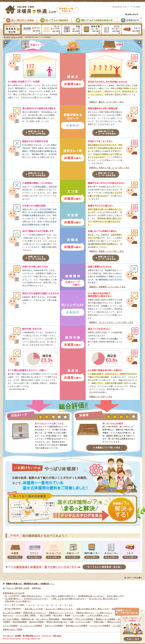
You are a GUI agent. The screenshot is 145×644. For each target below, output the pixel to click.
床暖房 (15, 551)
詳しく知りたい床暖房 (20, 20)
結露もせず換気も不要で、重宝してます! (93, 609)
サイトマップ (46, 636)
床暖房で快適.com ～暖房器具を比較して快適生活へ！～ (30, 584)
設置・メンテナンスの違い (80, 622)
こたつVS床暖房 (132, 30)
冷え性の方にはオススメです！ (36, 599)
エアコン (34, 551)
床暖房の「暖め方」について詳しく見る (106, 102)
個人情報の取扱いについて (31, 636)
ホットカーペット (53, 551)
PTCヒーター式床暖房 (84, 619)
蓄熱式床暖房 (67, 619)
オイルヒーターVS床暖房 (111, 30)
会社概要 (18, 636)
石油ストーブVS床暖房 (71, 30)
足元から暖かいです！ (116, 596)
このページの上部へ (133, 577)
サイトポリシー (8, 636)
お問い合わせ (131, 14)
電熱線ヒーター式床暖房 (105, 619)
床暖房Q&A (129, 20)
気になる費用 (45, 615)
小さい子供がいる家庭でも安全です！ (60, 596)
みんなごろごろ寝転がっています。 (60, 609)
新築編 (67, 615)
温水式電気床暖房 (20, 622)
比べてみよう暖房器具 (54, 20)
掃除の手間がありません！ (32, 596)
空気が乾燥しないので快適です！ (18, 601)
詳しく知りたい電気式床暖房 (48, 619)
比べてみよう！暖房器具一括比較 (16, 588)
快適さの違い (99, 622)
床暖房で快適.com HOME (14, 37)
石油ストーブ (72, 551)
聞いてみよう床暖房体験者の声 (94, 20)
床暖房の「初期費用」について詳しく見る (107, 287)
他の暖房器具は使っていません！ (91, 596)
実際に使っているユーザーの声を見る (35, 132)
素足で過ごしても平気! (34, 609)
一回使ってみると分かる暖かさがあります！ (68, 599)
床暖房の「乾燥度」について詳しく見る (106, 251)
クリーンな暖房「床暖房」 (26, 615)
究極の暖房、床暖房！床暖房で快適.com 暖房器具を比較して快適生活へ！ (42, 9)
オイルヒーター (111, 551)
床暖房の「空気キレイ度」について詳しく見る (109, 168)
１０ (70, 605)
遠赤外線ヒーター (91, 551)
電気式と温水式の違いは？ (56, 622)
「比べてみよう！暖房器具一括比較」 (104, 566)
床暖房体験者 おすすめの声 (13, 593)
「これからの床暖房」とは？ (97, 615)
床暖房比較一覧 (27, 619)
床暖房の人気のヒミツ (85, 613)
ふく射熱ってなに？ (104, 613)
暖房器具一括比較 (12, 30)
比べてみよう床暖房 (11, 619)
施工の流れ (57, 615)
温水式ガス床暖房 (36, 622)
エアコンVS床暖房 (31, 30)
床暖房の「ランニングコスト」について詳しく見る (111, 322)
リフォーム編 (78, 615)
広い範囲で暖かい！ (13, 599)
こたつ (130, 551)
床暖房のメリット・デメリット (61, 613)
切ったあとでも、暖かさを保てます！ (104, 599)
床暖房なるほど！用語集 (12, 629)
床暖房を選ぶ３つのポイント (34, 613)
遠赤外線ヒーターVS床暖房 (91, 30)
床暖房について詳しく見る (100, 396)
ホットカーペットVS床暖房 (51, 30)
